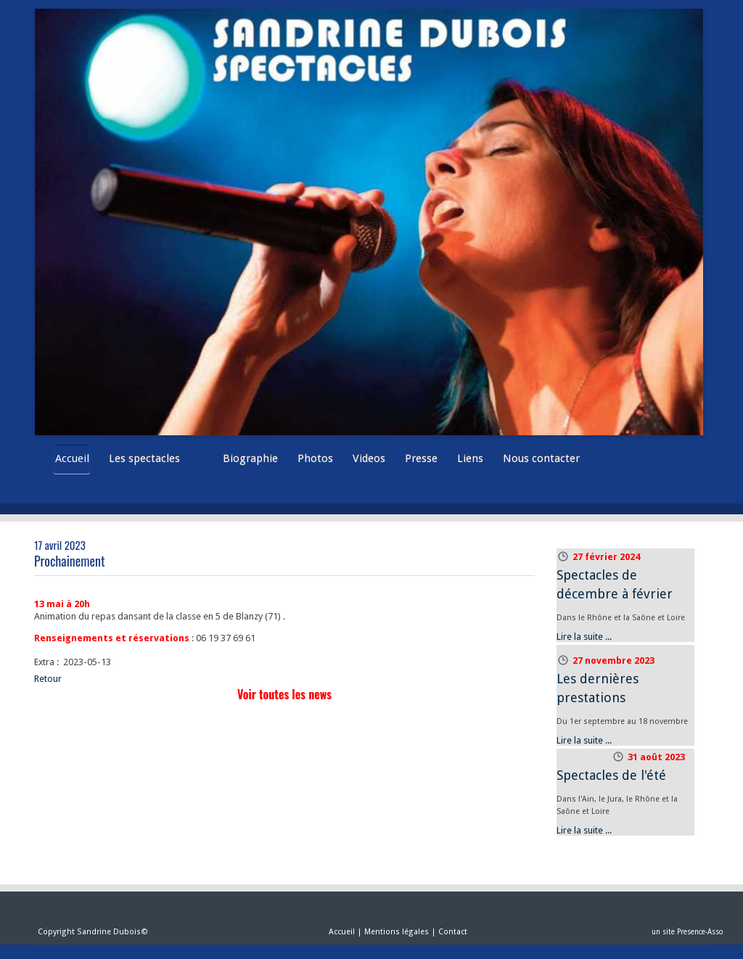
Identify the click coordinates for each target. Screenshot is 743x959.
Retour (48, 678)
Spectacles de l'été (611, 775)
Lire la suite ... (584, 636)
